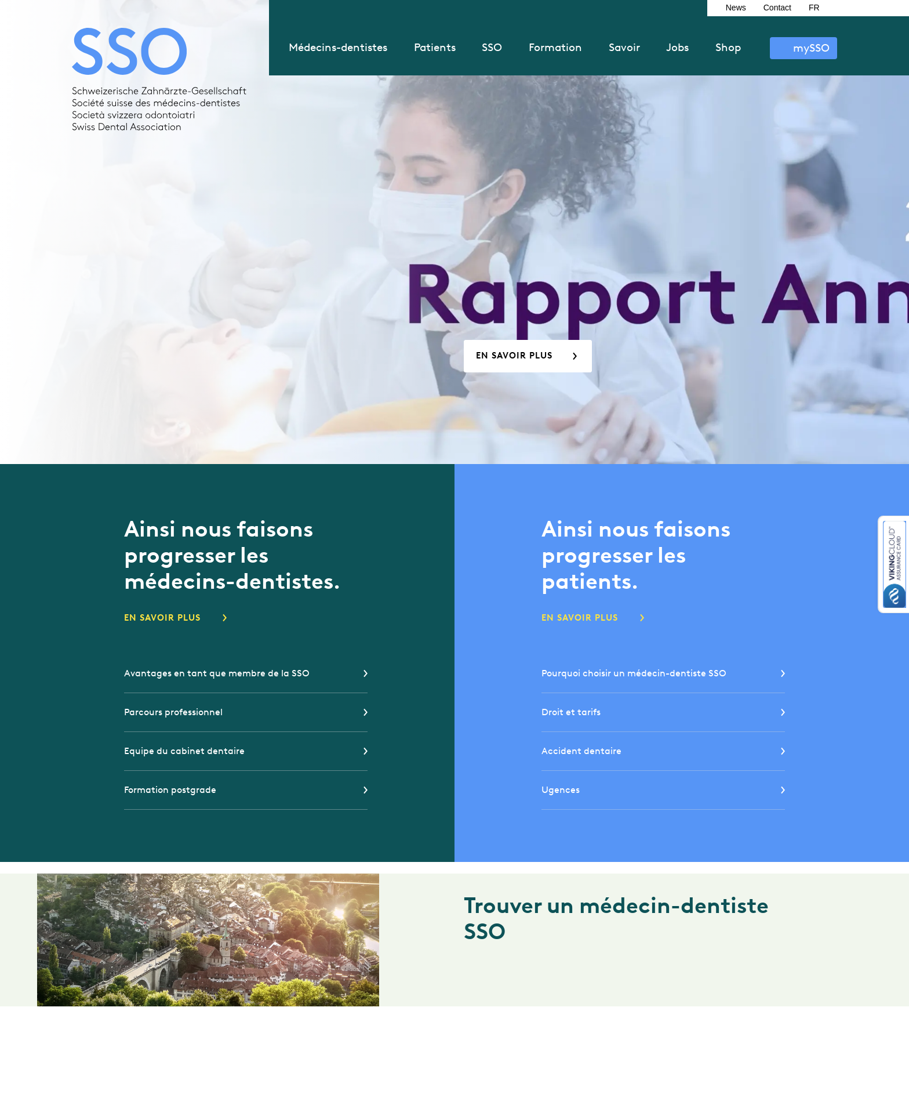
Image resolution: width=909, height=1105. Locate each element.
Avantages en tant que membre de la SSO (217, 673)
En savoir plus (514, 355)
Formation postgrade (170, 789)
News (736, 7)
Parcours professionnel (173, 712)
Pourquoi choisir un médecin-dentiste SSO (633, 673)
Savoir (624, 47)
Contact (777, 7)
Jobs (677, 47)
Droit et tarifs (571, 712)
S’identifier (803, 48)
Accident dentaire (581, 750)
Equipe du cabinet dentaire (184, 750)
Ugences (560, 789)
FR (814, 7)
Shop (728, 47)
